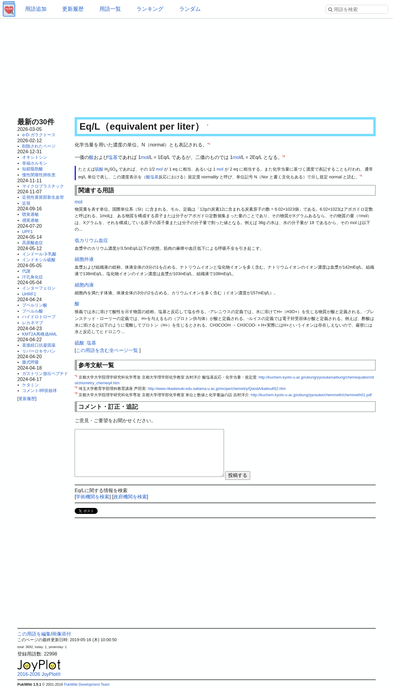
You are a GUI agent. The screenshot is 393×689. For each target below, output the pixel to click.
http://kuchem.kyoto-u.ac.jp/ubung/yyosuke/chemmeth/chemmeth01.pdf (311, 395)
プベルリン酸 (34, 305)
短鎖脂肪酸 (32, 168)
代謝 (26, 271)
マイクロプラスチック (43, 186)
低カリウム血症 (91, 240)
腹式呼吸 (30, 362)
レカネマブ (32, 322)
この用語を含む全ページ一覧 (107, 350)
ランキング (149, 9)
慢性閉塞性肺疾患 (39, 174)
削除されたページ (39, 146)
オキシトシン (34, 157)
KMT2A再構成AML (39, 334)
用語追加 (36, 9)
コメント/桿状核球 (39, 390)
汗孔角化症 (32, 277)
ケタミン (30, 384)
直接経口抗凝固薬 (39, 345)
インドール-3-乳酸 (39, 254)
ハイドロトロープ (39, 316)
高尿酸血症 (32, 242)
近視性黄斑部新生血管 (43, 197)
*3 (361, 175)
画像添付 (61, 633)
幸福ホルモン (34, 163)
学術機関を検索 (92, 496)
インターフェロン (39, 288)
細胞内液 (84, 284)
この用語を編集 (34, 633)
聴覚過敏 (30, 214)
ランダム (190, 9)
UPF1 (27, 231)
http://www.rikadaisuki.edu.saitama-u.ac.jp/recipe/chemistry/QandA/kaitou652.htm (217, 388)
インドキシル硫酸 (39, 259)
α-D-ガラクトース (39, 134)
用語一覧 (110, 9)
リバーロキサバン (39, 351)
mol (144, 157)
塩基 (113, 157)
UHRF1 (29, 294)
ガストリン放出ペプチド (45, 373)
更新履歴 (73, 9)
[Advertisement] (196, 66)
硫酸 (99, 169)
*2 (284, 155)
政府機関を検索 (130, 496)
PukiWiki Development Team (87, 684)
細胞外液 (84, 259)
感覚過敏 (30, 220)
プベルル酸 (32, 311)
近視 (26, 203)
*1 (208, 143)
